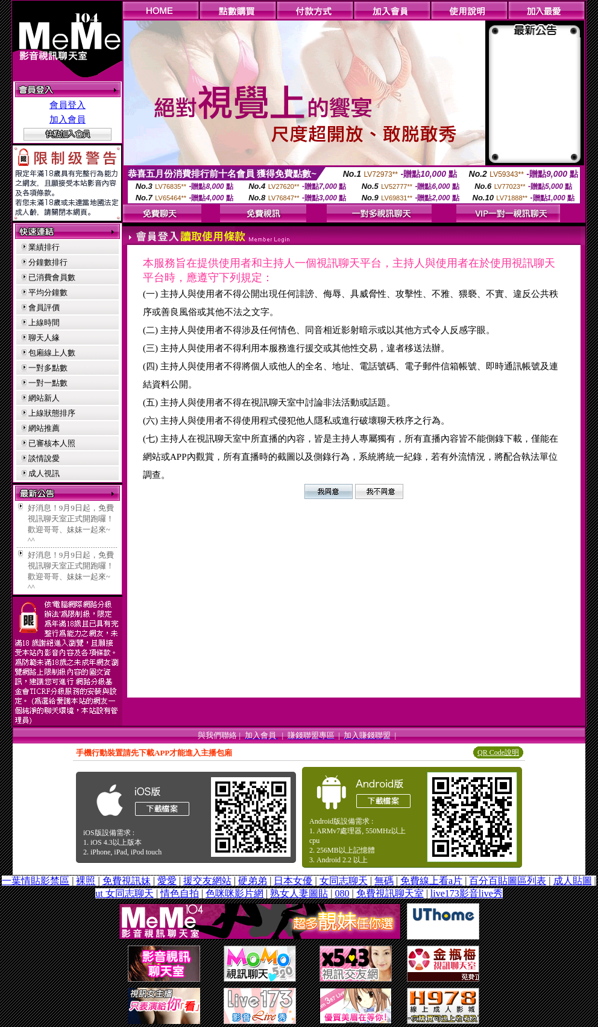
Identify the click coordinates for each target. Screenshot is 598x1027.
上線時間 (44, 322)
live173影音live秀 (466, 893)
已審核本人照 (51, 443)
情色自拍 (179, 893)
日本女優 (293, 881)
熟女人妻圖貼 (299, 893)
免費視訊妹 (126, 881)
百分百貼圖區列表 (507, 881)
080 (342, 893)
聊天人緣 (44, 337)
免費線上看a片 (431, 881)
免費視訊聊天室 (390, 893)
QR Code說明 (498, 752)
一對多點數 (48, 367)
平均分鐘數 (48, 292)
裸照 (85, 881)
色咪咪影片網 (234, 893)
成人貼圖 (572, 881)
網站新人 (44, 397)
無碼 (384, 881)
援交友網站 (207, 881)
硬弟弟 (252, 881)
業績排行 (44, 247)
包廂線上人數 (51, 352)
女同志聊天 (343, 881)
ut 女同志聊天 (124, 893)
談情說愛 (44, 458)
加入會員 (67, 119)
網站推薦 (44, 428)
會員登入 (67, 105)
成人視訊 (44, 473)
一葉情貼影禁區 (35, 881)
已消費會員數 (51, 277)
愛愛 (167, 881)
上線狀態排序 (51, 413)
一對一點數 (48, 382)
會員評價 (44, 307)
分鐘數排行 (48, 262)
